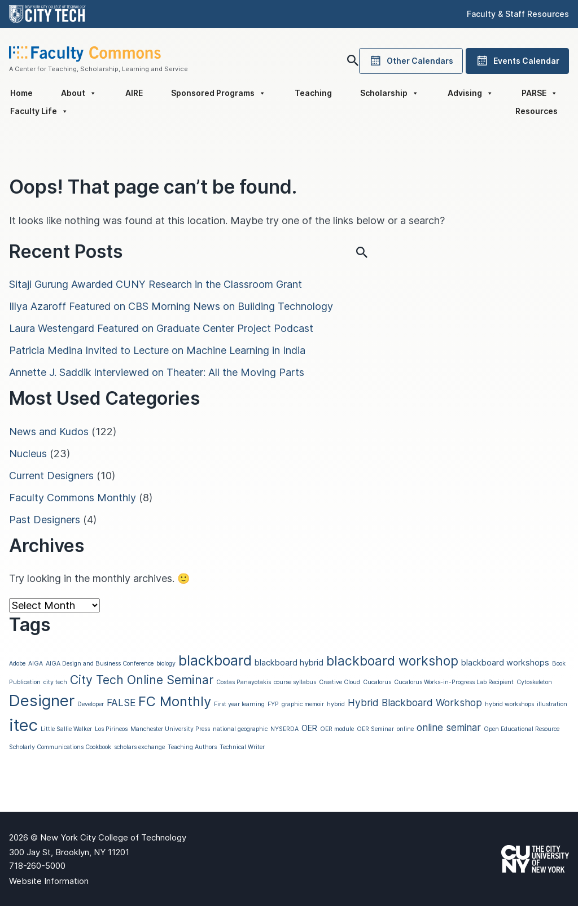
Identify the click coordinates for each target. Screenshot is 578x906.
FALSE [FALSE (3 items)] (121, 702)
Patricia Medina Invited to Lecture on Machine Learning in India (157, 350)
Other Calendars (411, 61)
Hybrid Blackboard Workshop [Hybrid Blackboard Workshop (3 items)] (415, 702)
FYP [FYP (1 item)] (273, 704)
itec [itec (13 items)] (23, 725)
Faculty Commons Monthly (72, 498)
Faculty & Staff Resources (518, 14)
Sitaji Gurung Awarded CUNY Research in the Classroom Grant (155, 284)
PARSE (540, 93)
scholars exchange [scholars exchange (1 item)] (139, 747)
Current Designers (51, 476)
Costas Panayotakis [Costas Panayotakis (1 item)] (243, 682)
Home (21, 93)
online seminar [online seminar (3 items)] (449, 727)
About (79, 93)
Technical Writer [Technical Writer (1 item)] (242, 747)
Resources (536, 111)
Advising (470, 93)
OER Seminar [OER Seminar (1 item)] (375, 729)
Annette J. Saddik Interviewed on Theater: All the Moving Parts (156, 372)
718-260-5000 (37, 865)
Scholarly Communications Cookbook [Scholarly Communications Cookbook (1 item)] (60, 747)
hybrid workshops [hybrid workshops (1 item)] (509, 704)
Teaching (313, 93)
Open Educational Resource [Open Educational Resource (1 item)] (521, 729)
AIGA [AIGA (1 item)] (35, 663)
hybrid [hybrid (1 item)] (336, 704)
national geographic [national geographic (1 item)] (240, 729)
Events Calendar (517, 61)
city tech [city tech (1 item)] (55, 682)
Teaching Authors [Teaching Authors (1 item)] (192, 747)
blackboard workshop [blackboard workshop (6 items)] (392, 660)
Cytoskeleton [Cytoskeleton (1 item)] (534, 682)
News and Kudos (49, 431)
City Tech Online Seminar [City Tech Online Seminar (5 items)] (141, 679)
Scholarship (389, 93)
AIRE (134, 93)
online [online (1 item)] (405, 729)
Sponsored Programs (218, 93)
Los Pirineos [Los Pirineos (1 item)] (111, 729)
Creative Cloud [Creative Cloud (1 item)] (339, 682)
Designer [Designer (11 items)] (42, 700)
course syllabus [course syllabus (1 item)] (295, 682)
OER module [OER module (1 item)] (337, 729)
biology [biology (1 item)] (166, 663)
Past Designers (44, 520)
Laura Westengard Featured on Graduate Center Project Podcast (161, 328)
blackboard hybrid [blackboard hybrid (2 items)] (289, 663)
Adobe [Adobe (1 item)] (17, 663)
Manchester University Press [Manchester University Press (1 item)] (170, 729)
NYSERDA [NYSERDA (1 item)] (284, 729)
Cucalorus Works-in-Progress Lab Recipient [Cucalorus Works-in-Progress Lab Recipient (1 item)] (454, 682)
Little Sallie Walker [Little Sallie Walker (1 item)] (66, 729)
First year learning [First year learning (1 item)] (239, 704)
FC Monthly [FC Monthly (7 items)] (174, 701)
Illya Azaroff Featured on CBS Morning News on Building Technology (171, 306)
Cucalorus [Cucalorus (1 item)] (377, 682)
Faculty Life (39, 111)
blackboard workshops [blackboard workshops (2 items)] (505, 663)
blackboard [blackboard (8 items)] (215, 660)
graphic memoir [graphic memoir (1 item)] (303, 704)
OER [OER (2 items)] (309, 728)
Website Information (49, 881)
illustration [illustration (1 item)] (552, 704)
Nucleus (28, 453)
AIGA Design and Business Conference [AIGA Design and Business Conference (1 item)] (100, 663)
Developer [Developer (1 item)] (90, 704)
